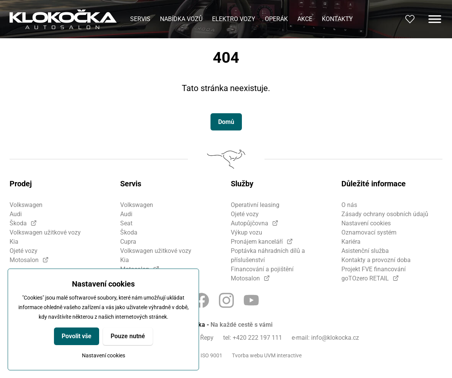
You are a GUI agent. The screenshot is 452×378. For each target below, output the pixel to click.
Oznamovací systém (369, 232)
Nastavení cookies (103, 355)
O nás (349, 205)
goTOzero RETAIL (365, 278)
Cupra (128, 241)
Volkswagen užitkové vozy (45, 232)
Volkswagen (26, 205)
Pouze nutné (128, 336)
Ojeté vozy (24, 250)
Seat (126, 223)
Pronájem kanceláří (257, 241)
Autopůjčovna (249, 223)
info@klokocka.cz (335, 337)
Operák (276, 19)
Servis (140, 19)
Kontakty (337, 19)
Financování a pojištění (262, 269)
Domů (226, 121)
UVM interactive (283, 355)
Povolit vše (76, 336)
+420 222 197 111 (257, 337)
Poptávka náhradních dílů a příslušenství (268, 255)
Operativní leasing (255, 205)
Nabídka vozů (181, 19)
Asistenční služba (365, 250)
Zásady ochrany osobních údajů (384, 214)
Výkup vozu (246, 232)
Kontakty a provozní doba (376, 260)
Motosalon (24, 260)
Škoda (18, 223)
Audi (16, 214)
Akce (304, 19)
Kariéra (351, 241)
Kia (14, 241)
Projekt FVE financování (373, 269)
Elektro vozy (233, 19)
